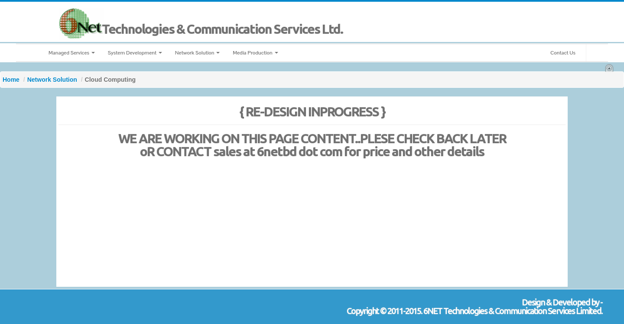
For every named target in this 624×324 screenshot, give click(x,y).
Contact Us (562, 52)
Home (11, 79)
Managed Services (72, 52)
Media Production (255, 52)
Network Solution (197, 52)
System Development (135, 52)
